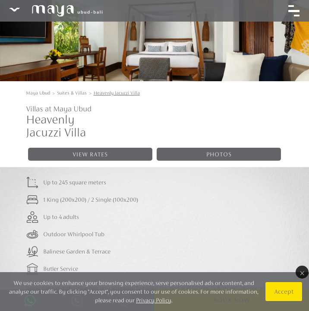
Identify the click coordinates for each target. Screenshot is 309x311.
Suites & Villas (72, 93)
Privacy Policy (153, 300)
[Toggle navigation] (294, 11)
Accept (283, 291)
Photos (219, 154)
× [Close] (302, 272)
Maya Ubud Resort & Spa (55, 11)
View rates (90, 154)
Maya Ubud (38, 93)
